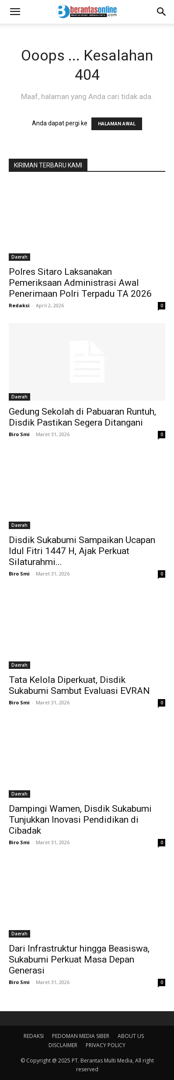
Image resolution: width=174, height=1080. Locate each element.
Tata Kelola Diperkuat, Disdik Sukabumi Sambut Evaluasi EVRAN (79, 685)
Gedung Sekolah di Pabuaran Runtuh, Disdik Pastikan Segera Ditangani (82, 417)
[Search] (162, 12)
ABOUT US (131, 1036)
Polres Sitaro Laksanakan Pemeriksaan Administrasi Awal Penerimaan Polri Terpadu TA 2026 (80, 282)
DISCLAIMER (63, 1045)
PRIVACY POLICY (105, 1045)
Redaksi (19, 305)
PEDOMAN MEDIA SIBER (80, 1036)
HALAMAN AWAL (117, 124)
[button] (15, 12)
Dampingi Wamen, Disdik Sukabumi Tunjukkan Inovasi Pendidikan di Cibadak (80, 819)
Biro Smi (19, 434)
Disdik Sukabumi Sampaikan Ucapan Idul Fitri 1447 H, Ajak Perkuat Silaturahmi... (82, 551)
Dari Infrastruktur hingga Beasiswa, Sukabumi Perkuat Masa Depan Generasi (79, 959)
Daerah (19, 257)
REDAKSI (34, 1036)
